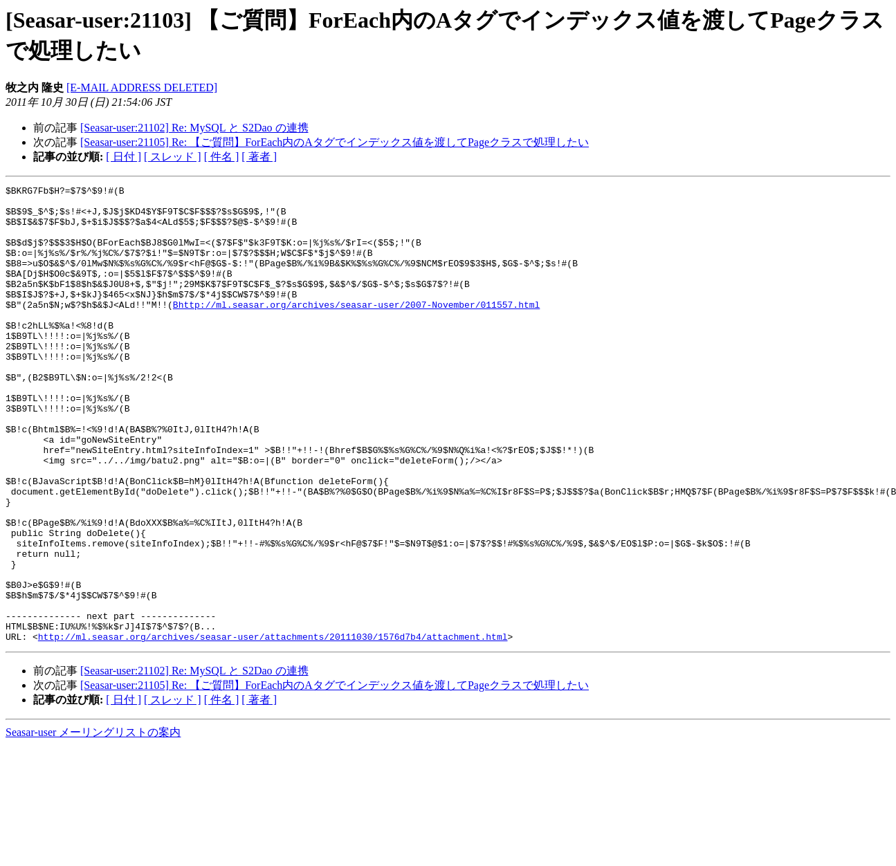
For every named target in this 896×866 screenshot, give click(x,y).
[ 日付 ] (123, 157)
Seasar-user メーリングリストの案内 (93, 823)
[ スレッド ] (172, 157)
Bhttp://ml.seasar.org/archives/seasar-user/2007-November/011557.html (356, 329)
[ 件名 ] (221, 157)
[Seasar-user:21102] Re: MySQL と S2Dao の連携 (194, 127)
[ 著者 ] (259, 157)
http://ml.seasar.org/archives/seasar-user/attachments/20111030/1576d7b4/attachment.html (273, 727)
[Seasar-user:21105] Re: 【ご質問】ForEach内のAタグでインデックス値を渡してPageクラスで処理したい (334, 142)
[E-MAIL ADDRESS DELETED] (141, 87)
